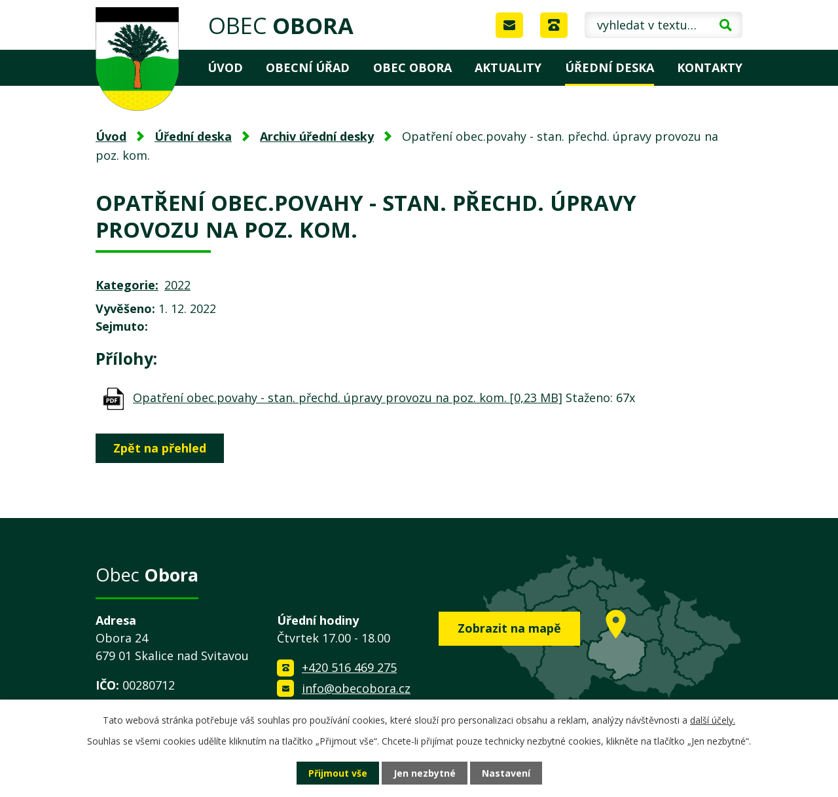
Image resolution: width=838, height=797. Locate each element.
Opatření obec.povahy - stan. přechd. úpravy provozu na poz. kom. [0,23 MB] (347, 397)
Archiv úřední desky (317, 136)
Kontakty (709, 67)
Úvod (225, 67)
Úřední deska (609, 67)
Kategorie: (127, 285)
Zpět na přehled (159, 448)
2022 (177, 285)
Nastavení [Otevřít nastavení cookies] (506, 773)
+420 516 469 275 (349, 667)
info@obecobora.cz (356, 688)
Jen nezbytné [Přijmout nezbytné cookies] (424, 773)
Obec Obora (412, 67)
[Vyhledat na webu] (663, 25)
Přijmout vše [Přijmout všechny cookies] (337, 773)
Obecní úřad (308, 67)
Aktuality (508, 67)
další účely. (712, 720)
